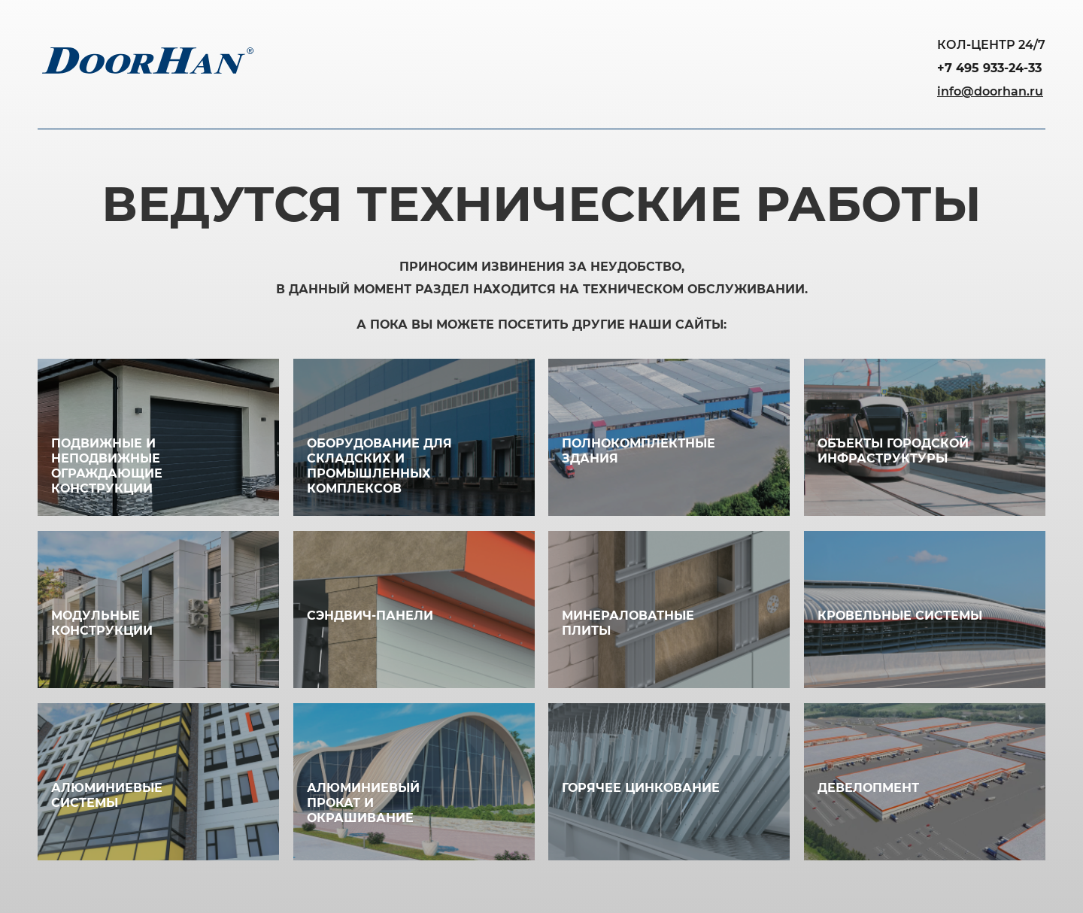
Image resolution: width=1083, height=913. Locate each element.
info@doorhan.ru (990, 91)
